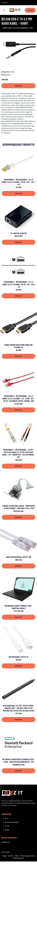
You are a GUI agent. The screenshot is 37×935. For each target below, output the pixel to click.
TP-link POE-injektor (18, 233)
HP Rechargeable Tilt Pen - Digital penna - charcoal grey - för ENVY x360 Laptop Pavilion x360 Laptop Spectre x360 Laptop (18, 708)
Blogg (7, 830)
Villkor (17, 856)
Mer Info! (18, 86)
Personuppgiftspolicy (27, 856)
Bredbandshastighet (12, 822)
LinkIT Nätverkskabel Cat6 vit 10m (18, 557)
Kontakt (10, 856)
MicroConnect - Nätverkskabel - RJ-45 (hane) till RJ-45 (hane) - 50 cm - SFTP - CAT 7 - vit (18, 182)
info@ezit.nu (5, 2)
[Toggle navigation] (3, 10)
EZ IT (6, 819)
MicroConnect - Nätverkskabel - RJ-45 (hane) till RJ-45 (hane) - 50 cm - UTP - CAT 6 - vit (18, 284)
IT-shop (30, 10)
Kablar (12, 72)
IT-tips (7, 826)
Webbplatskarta (18, 858)
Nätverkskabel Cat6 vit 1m (18, 657)
